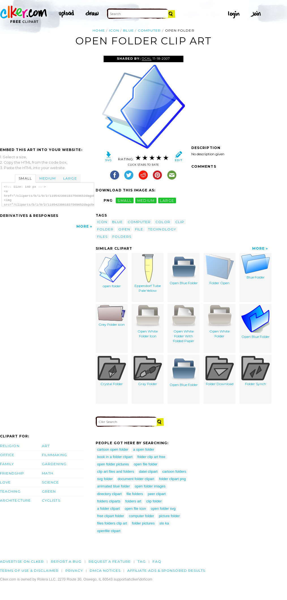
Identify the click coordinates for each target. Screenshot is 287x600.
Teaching (10, 491)
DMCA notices (105, 570)
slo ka (164, 523)
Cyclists (51, 500)
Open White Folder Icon (148, 321)
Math (47, 473)
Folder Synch (255, 371)
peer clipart (157, 494)
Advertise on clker (22, 561)
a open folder (143, 449)
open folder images (150, 486)
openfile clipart (109, 531)
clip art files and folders (115, 471)
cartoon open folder (112, 449)
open (124, 229)
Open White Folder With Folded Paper (184, 324)
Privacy (74, 570)
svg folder (105, 479)
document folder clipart (135, 479)
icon (114, 30)
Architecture (15, 500)
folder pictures (143, 523)
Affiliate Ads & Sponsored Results (166, 570)
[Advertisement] (47, 98)
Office (7, 455)
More (82, 226)
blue (128, 30)
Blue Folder (255, 266)
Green (49, 491)
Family (7, 464)
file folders (135, 494)
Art (46, 446)
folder (105, 229)
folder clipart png (172, 479)
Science (50, 482)
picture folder (169, 516)
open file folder (145, 464)
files (102, 236)
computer (149, 30)
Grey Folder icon (112, 316)
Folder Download (219, 371)
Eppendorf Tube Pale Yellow (147, 273)
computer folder (141, 516)
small (124, 200)
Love (5, 482)
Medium (47, 178)
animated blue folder (113, 486)
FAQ (157, 561)
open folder (112, 271)
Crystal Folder (112, 371)
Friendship (12, 473)
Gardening (54, 464)
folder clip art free (151, 457)
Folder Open (219, 269)
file (139, 229)
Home (99, 30)
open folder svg (163, 508)
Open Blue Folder (184, 269)
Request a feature (110, 561)
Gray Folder (148, 371)
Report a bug (66, 561)
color (162, 222)
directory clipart (109, 494)
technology (162, 229)
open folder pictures (113, 464)
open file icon (135, 508)
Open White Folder (219, 321)
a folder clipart (108, 508)
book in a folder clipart (114, 457)
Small (25, 178)
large (167, 200)
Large (70, 178)
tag (142, 561)
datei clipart (148, 471)
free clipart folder (110, 516)
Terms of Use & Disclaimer (29, 570)
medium (146, 200)
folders (121, 236)
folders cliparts (109, 501)
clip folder (154, 501)
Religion (10, 446)
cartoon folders (174, 471)
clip (179, 222)
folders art (133, 501)
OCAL (146, 59)
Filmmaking (54, 455)
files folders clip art (112, 523)
